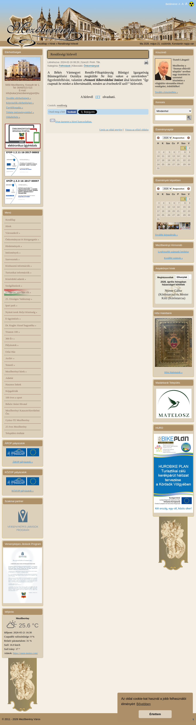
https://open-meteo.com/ (25, 653)
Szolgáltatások (13, 285)
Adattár (9, 377)
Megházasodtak (165, 277)
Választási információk (18, 292)
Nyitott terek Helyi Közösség (21, 312)
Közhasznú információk (18, 265)
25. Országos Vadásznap (18, 298)
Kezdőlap (42, 43)
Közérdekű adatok (15, 279)
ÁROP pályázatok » (22, 461)
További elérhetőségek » (18, 98)
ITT (97, 97)
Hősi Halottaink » (173, 372)
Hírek (8, 226)
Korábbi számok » (173, 257)
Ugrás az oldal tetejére (110, 129)
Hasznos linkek (13, 384)
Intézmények (13, 252)
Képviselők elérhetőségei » (20, 102)
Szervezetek (12, 259)
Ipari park (11, 305)
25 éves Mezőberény (16, 426)
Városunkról (12, 232)
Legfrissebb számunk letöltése (173, 251)
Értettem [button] (155, 714)
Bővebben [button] (143, 704)
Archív (10, 358)
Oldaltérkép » (13, 117)
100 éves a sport (13, 397)
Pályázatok (12, 345)
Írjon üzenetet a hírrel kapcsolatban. (73, 121)
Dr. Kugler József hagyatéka (20, 325)
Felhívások (64, 65)
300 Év (10, 338)
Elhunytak (182, 277)
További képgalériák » (166, 234)
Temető (10, 364)
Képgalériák (11, 391)
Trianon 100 (12, 331)
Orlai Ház (10, 351)
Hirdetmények (13, 246)
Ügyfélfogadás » (14, 107)
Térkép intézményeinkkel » (20, 112)
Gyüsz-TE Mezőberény (17, 420)
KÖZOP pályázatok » (23, 490)
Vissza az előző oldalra (136, 129)
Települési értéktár (14, 433)
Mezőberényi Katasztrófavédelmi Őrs (22, 412)
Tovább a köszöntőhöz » (166, 92)
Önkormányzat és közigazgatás (22, 239)
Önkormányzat (91, 65)
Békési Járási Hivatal (16, 404)
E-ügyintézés (13, 318)
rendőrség (62, 105)
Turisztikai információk (18, 272)
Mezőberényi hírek (16, 371)
